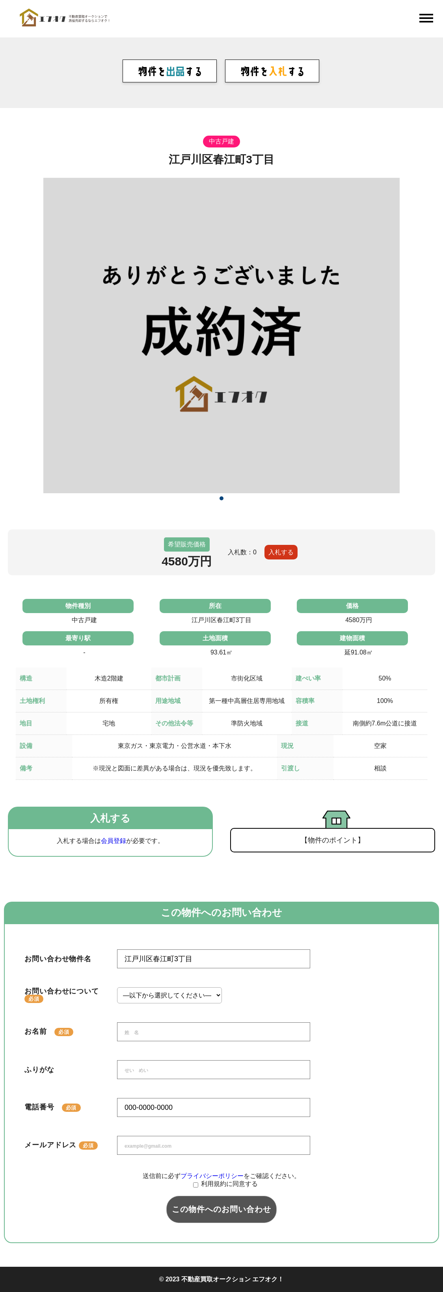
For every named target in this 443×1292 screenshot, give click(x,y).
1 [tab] (221, 498)
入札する (281, 552)
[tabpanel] (221, 335)
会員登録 (113, 840)
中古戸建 (221, 141)
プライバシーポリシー (212, 1176)
